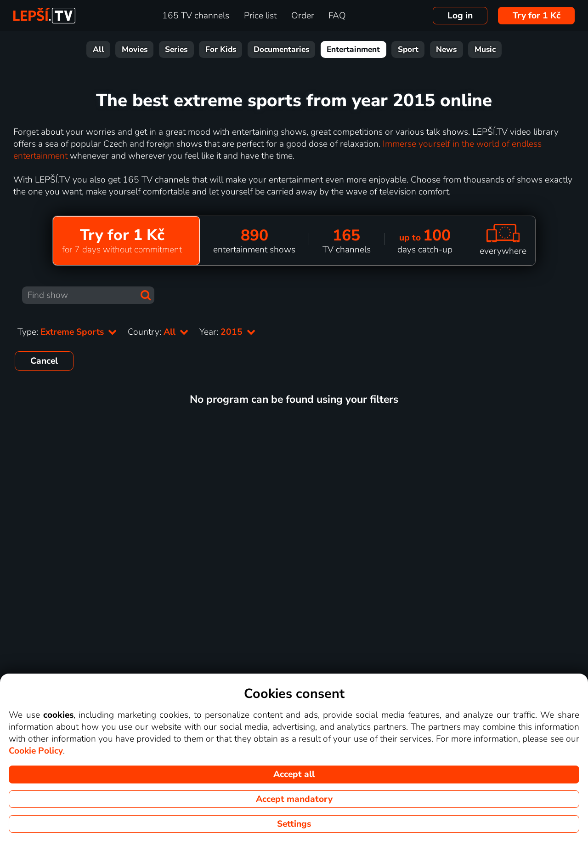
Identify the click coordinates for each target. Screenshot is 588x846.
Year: (227, 332)
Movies (134, 49)
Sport (408, 49)
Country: (158, 332)
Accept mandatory (294, 799)
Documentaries (281, 49)
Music (485, 49)
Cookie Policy (36, 751)
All (98, 49)
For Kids (220, 49)
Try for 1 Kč (536, 16)
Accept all (294, 774)
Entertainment (353, 49)
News (446, 49)
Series (176, 49)
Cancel (44, 361)
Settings (294, 824)
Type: (67, 332)
